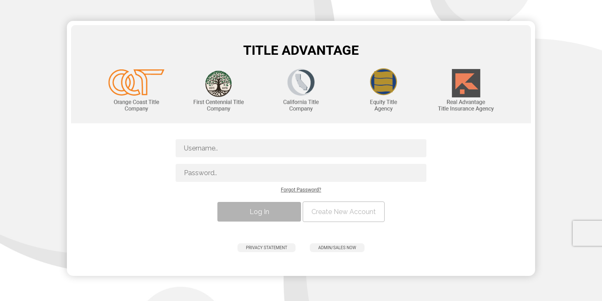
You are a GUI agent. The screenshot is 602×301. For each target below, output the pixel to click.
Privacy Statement (266, 247)
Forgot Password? (301, 190)
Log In (259, 212)
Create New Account (343, 212)
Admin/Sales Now (337, 247)
